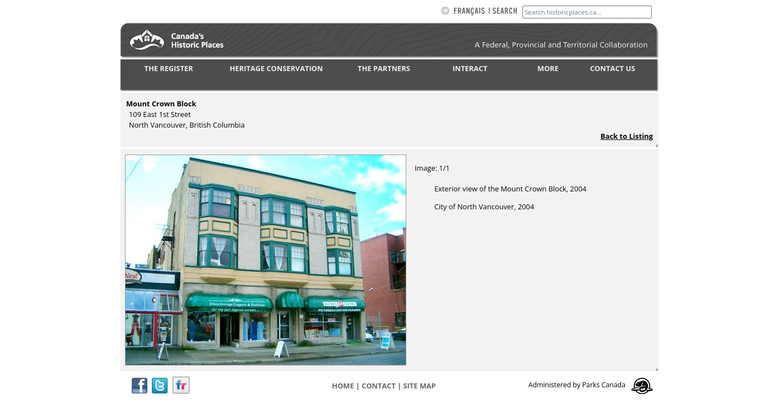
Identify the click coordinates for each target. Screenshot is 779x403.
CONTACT (378, 386)
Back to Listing (626, 136)
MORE (548, 68)
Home (343, 386)
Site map (420, 386)
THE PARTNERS (384, 68)
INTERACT (470, 68)
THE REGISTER (169, 68)
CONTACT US (613, 68)
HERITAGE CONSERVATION (276, 68)
